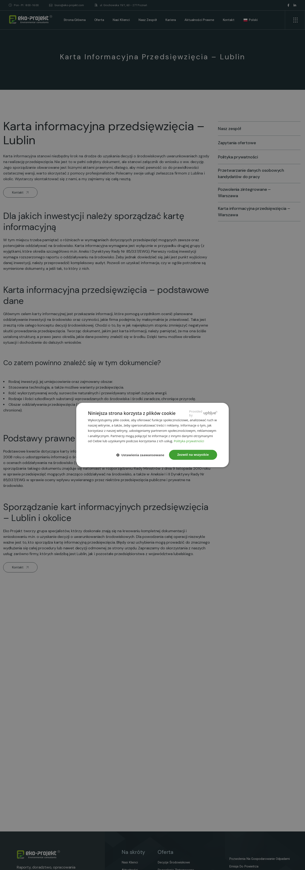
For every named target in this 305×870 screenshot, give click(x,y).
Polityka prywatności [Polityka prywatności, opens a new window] (189, 441)
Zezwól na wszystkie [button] (193, 455)
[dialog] (152, 435)
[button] (142, 455)
